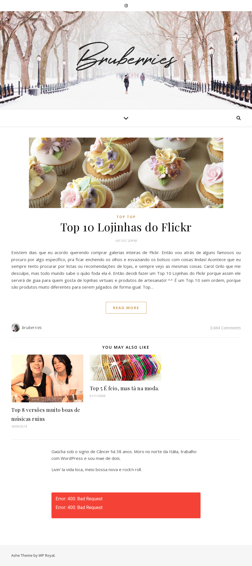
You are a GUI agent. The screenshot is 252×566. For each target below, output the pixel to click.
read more (126, 307)
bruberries (32, 327)
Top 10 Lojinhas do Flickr (126, 226)
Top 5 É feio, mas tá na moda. (124, 388)
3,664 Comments (225, 327)
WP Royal (47, 555)
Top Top (126, 216)
